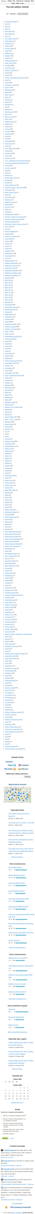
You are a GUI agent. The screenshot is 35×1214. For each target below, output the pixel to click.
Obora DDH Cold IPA (15, 867)
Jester (6, 348)
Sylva (6, 651)
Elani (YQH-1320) (10, 192)
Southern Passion (10, 592)
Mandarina (8, 387)
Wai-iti (7, 707)
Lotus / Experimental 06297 (13, 375)
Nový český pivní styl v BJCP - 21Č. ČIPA (21, 822)
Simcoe (7, 578)
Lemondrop (8, 368)
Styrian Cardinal (10, 619)
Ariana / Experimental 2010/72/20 (15, 78)
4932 (6, 26)
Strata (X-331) (9, 614)
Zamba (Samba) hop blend (13, 732)
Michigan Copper (10, 402)
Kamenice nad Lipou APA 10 (17, 992)
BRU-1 (7, 119)
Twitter (10, 765)
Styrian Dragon (9, 622)
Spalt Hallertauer (10, 600)
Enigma (7, 204)
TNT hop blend (9, 671)
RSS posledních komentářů (20, 1207)
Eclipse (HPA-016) (10, 185)
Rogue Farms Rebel (11, 541)
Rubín (7, 551)
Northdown (8, 444)
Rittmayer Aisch (13, 1025)
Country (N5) (9, 158)
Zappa (7, 734)
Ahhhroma (8, 53)
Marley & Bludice (16, 1212)
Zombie (7, 741)
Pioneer (7, 505)
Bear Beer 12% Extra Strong (8, 1165)
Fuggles (7, 234)
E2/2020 (7, 182)
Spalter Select (9, 607)
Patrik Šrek (7, 1161)
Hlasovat (5, 1138)
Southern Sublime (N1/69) (13, 595)
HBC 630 (8, 297)
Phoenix (7, 500)
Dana (6, 170)
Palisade (7, 492)
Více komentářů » (17, 1203)
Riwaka (7, 529)
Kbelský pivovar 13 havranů (17, 984)
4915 (6, 24)
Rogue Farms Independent (13, 539)
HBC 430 (8, 285)
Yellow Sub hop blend (11, 727)
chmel (7, 322)
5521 (6, 36)
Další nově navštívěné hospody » (17, 1032)
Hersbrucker (8, 304)
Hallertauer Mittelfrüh (11, 270)
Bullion (7, 124)
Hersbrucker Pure (10, 309)
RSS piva (24, 769)
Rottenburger (9, 549)
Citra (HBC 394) (10, 148)
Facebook (9, 762)
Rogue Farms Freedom (12, 536)
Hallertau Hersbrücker (11, 263)
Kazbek (7, 356)
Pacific (7, 478)
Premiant (7, 514)
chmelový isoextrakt (11, 329)
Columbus (8, 153)
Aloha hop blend (10, 60)
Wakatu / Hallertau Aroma (13, 712)
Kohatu (7, 358)
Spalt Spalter (9, 602)
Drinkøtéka (11, 1009)
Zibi (6, 739)
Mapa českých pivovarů (17, 784)
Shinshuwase (9, 575)
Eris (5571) (8, 207)
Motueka (7, 422)
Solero (7, 585)
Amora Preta (9, 68)
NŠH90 (7, 463)
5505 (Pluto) (8, 34)
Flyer (6, 229)
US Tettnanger (9, 697)
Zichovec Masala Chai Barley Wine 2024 (20, 932)
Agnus (7, 51)
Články (10, 1)
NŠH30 (7, 461)
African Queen (9, 48)
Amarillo (7, 65)
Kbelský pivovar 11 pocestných (17, 958)
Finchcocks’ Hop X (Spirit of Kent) (15, 224)
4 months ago (19, 1199)
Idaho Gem (8, 334)
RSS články (8, 769)
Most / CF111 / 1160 (11, 419)
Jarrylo (7, 346)
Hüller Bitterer (9, 314)
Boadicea (8, 99)
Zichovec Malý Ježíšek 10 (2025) (18, 906)
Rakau (7, 524)
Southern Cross (9, 590)
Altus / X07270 (9, 63)
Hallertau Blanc (9, 261)
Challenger (8, 317)
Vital (6, 705)
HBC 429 (8, 283)
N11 (6, 431)
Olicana (7, 470)
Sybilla (7, 649)
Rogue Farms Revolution (12, 544)
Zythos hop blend (10, 746)
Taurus (7, 663)
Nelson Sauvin (9, 441)
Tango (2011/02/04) (11, 658)
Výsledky (12, 1138)
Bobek (7, 102)
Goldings (7, 251)
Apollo (7, 73)
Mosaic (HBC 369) (10, 417)
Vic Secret (8, 702)
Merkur (7, 400)
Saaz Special (9, 563)
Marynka (7, 390)
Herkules (7, 302)
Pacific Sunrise (9, 485)
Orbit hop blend (9, 475)
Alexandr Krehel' (8, 1169)
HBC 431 (8, 287)
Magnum (7, 385)
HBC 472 (8, 292)
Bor (6, 107)
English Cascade (10, 202)
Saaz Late (8, 558)
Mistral (7, 412)
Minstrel (7, 409)
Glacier (7, 246)
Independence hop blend (12, 336)
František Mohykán (9, 1150)
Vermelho (8, 700)
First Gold (8, 226)
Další (17, 3)
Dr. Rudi (7, 180)
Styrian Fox (8, 624)
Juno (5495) (8, 353)
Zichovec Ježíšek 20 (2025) (16, 883)
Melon (7, 395)
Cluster (7, 151)
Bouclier (7, 109)
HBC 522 (8, 295)
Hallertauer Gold (10, 268)
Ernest (7, 209)
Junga (6, 351)
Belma (7, 92)
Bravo (7, 114)
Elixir (6, 195)
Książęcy (7, 365)
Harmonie (8, 278)
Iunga (6, 341)
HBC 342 (8, 280)
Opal (6, 473)
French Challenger (10, 231)
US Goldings (9, 695)
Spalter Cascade (10, 605)
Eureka (7, 212)
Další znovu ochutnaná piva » (17, 999)
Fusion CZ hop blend (11, 236)
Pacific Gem (8, 480)
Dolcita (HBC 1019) (11, 178)
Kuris (5, 1187)
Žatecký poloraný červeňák (13, 749)
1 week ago (10, 1157)
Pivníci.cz (3, 1)
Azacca (7, 87)
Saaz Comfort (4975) (11, 556)
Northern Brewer (10, 446)
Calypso (7, 129)
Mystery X (8, 429)
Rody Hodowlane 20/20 (12, 531)
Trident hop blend (10, 680)
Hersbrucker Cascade (11, 307)
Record (7, 527)
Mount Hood (9, 424)
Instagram (25, 765)
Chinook (7, 319)
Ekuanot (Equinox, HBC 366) (14, 187)
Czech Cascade (9, 168)
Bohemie (7, 104)
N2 (6, 434)
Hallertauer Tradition (11, 275)
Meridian (7, 397)
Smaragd (7, 583)
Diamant (7, 175)
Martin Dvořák (8, 1179)
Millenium (8, 405)
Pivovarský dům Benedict (16, 1017)
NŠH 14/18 (8, 448)
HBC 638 (8, 300)
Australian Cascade (11, 85)
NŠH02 (7, 453)
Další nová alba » (17, 1069)
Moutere (7, 427)
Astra (6, 80)
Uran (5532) (8, 690)
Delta (6, 173)
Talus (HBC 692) (10, 656)
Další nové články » (17, 857)
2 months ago (30, 1184)
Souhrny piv (20, 1)
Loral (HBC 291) (10, 373)
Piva (14, 1)
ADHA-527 (8, 43)
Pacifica (7, 488)
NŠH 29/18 (8, 451)
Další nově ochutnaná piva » (17, 947)
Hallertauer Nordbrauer (12, 273)
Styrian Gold (9, 627)
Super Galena (9, 644)
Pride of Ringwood (10, 517)
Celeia (7, 136)
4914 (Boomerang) (10, 21)
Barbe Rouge (9, 90)
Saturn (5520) (9, 573)
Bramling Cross (9, 112)
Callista (7, 126)
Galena (7, 243)
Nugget (7, 466)
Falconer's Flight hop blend (13, 219)
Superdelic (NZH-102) (12, 646)
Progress (7, 519)
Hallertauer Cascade (11, 265)
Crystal (7, 165)
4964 (6, 29)
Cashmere (8, 134)
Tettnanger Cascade (11, 668)
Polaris (7, 507)
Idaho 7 (7, 331)
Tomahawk (8, 673)
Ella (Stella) (8, 197)
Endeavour (8, 200)
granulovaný (8, 253)
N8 (6, 436)
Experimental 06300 (11, 214)
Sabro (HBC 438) (10, 566)
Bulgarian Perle (9, 121)
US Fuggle (8, 693)
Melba (7, 392)
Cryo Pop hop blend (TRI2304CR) (15, 163)
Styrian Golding (10, 629)
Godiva (7, 248)
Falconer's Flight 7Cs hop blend (14, 217)
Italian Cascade (9, 339)
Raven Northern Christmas (16, 891)
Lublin (7, 378)
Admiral (7, 46)
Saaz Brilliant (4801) (11, 553)
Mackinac (8, 383)
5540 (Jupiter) (9, 41)
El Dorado (8, 190)
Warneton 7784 (9, 714)
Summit (7, 641)
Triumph (7, 685)
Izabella (7, 344)
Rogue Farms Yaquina (11, 546)
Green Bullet (9, 256)
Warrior (7, 717)
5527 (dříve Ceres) (10, 38)
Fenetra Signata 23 (14, 940)
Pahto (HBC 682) (10, 490)
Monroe (7, 414)
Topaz (7, 675)
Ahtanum (8, 56)
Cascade (7, 131)
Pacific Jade (8, 483)
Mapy (32, 1)
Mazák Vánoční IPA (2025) (16, 875)
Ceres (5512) (9, 143)
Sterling (7, 610)
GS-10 (7, 258)
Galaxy (7, 241)
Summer (7, 639)
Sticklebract (8, 612)
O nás (22, 3)
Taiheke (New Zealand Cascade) (14, 653)
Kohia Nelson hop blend (12, 361)
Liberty (7, 370)
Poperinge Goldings (11, 512)
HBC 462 (8, 290)
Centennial (8, 141)
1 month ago (19, 1165)
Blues (6, 97)
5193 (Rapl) (8, 31)
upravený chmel (10, 688)
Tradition (8, 678)
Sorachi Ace (8, 588)
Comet (7, 156)
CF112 (7, 146)
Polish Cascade (9, 509)
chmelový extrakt (10, 326)
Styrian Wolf (9, 631)
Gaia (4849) (8, 239)
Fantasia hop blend (10, 222)
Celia (6, 139)
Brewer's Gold (9, 117)
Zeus (6, 736)
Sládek (7, 580)
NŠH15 (7, 458)
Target (7, 661)
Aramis (7, 75)
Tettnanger (8, 666)
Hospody (27, 1)
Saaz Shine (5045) (10, 561)
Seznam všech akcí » (17, 1102)
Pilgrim (7, 502)
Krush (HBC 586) (10, 363)
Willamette (8, 724)
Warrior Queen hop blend (12, 719)
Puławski (7, 522)
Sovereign (8, 597)
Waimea (7, 710)
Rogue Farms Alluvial (11, 534)
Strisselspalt (8, 617)
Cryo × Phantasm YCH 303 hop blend (16, 161)
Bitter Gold (8, 95)
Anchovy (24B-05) (10, 70)
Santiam (7, 568)
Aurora (7, 82)
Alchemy (7, 58)
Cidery (13, 3)
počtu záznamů (23, 14)
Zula (6, 744)
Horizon (7, 312)
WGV (6, 722)
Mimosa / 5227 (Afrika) (12, 407)
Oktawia (7, 468)
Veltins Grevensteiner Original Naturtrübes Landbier (13, 1184)
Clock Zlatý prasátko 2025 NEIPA (18, 899)
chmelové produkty (11, 324)
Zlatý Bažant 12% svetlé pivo (8, 1199)
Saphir (7, 570)
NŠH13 (7, 456)
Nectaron (7, 439)
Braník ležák (4, 1176)
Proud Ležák (4, 1157)
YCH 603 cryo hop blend (12, 729)
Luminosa (8, 380)
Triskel (7, 683)
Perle (6, 497)
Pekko (7, 495)
